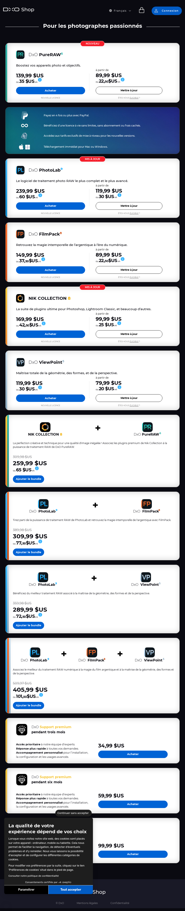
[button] (6, 906)
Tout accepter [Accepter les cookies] (70, 890)
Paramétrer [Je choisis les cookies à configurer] (26, 890)
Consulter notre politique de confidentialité (33, 875)
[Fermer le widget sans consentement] (73, 813)
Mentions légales (87, 905)
